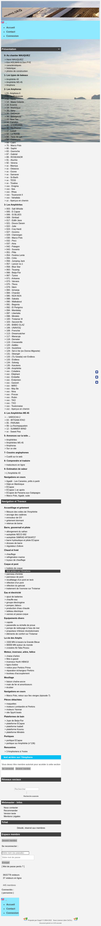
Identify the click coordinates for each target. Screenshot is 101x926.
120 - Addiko (12, 345)
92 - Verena (12, 163)
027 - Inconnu (13, 232)
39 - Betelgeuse (14, 116)
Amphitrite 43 (12, 79)
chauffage (11, 554)
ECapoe (10, 487)
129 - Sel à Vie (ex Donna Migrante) (23, 351)
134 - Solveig (12, 362)
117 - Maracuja (13, 336)
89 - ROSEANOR (14, 157)
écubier (9, 687)
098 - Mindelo (13, 316)
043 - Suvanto (13, 249)
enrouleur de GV (14, 517)
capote (9, 622)
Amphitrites (11, 440)
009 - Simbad (13, 217)
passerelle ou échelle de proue (20, 625)
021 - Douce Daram (15, 223)
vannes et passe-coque (17, 614)
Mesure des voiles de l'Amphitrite (21, 512)
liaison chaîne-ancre (15, 681)
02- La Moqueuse (14, 96)
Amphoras (11, 445)
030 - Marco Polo (14, 238)
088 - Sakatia (13, 299)
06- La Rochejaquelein (17, 426)
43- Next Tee (12, 119)
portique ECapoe (14, 740)
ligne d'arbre (12, 665)
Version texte (9, 813)
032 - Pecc (11, 241)
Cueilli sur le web (14, 457)
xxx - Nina (11, 391)
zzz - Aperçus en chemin (18, 409)
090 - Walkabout (14, 301)
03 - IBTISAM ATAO (16, 420)
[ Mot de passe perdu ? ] (13, 866)
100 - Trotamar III (14, 319)
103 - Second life (14, 322)
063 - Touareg (13, 270)
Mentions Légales (11, 816)
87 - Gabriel (12, 154)
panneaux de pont (14, 577)
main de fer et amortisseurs (19, 684)
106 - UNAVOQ (13, 328)
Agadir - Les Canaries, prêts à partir (23, 481)
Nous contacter (10, 808)
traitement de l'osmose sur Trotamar (23, 588)
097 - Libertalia (13, 313)
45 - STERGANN (14, 125)
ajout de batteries (14, 597)
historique (11, 68)
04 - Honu (11, 99)
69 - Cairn (11, 142)
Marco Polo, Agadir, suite (18, 496)
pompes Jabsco (13, 605)
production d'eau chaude (18, 608)
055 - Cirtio (11, 258)
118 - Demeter (13, 339)
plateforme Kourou (15, 729)
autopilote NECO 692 (16, 534)
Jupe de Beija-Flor (15, 721)
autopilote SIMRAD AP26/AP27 (21, 537)
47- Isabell (11, 131)
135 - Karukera (13, 365)
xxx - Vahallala (13, 198)
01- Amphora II (13, 93)
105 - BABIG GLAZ (15, 325)
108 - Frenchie (13, 330)
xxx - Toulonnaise (14, 406)
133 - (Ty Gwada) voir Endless (20, 357)
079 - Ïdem (11, 287)
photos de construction (17, 71)
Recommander (10, 810)
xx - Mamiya (12, 166)
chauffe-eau (12, 599)
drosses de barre (14, 543)
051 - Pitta (11, 252)
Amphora (10, 85)
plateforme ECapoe (15, 723)
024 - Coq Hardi (14, 229)
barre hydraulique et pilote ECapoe (22, 540)
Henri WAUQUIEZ (15, 59)
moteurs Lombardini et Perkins (20, 707)
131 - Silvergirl (13, 354)
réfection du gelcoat (15, 586)
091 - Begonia (13, 304)
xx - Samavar (13, 174)
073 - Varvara (13, 281)
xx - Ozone (11, 171)
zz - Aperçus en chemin (17, 200)
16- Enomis (12, 105)
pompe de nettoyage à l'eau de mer (23, 628)
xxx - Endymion (13, 380)
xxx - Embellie (13, 377)
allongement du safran (16, 531)
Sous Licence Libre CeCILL (63, 920)
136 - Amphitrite (14, 368)
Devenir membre (23, 769)
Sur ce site (11, 448)
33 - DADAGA (13, 113)
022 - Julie (11, 226)
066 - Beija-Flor (13, 272)
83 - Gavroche (13, 151)
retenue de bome (14, 523)
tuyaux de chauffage (15, 560)
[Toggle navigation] (6, 23)
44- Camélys (12, 122)
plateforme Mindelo (15, 732)
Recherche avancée (31, 796)
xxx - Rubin (12, 397)
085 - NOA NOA (14, 296)
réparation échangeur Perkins (20, 670)
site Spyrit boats (13, 712)
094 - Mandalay (14, 310)
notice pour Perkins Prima (18, 668)
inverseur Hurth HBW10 (17, 662)
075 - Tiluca (12, 284)
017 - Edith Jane (14, 220)
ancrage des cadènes (16, 515)
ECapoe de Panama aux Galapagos (23, 493)
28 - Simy (11, 111)
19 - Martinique (13, 108)
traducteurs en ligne (16, 465)
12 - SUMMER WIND (16, 429)
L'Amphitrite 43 (13, 473)
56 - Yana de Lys (14, 137)
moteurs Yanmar (14, 709)
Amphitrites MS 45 (15, 443)
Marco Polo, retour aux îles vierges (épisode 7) (28, 695)
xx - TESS (11, 180)
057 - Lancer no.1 (15, 264)
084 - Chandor (13, 293)
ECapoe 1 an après (15, 490)
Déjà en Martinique (15, 484)
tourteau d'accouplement (18, 673)
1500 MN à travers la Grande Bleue (23, 642)
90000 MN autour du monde (19, 645)
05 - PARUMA (13, 423)
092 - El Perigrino (14, 307)
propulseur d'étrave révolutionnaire (22, 631)
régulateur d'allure (14, 546)
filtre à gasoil (12, 659)
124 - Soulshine (14, 348)
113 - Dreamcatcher (16, 333)
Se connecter (8, 769)
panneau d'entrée (14, 574)
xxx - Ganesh (13, 383)
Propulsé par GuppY (35, 920)
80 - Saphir (11, 148)
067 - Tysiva (12, 275)
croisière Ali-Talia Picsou (17, 648)
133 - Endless (13, 360)
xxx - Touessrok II (14, 195)
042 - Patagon (13, 246)
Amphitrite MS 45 (14, 82)
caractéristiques (14, 65)
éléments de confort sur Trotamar (22, 634)
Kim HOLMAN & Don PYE (19, 62)
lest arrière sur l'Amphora (18, 571)
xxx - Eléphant (13, 374)
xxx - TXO (11, 403)
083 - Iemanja (13, 290)
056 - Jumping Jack (15, 261)
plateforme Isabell (14, 726)
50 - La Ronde (13, 134)
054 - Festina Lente (15, 255)
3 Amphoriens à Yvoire (17, 751)
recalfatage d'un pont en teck (19, 580)
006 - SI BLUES (14, 214)
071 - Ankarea (13, 278)
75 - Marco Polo (14, 145)
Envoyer (5, 862)
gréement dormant (15, 520)
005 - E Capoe (13, 212)
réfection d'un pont (15, 583)
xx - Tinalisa (12, 183)
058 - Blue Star (13, 267)
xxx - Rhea (11, 192)
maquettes (11, 704)
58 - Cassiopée (13, 140)
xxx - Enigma (12, 186)
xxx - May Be (12, 389)
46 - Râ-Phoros (13, 128)
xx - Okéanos (13, 169)
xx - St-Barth (12, 177)
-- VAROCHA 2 (13, 417)
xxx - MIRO (12, 386)
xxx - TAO (11, 400)
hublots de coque (14, 568)
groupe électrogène (15, 602)
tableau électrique (14, 611)
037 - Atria (11, 243)
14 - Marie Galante (15, 102)
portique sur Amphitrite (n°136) (20, 743)
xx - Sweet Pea (13, 431)
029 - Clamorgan (14, 235)
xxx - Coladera (13, 371)
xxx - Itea (11, 189)
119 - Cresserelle (14, 342)
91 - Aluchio (12, 160)
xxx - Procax (12, 394)
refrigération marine (15, 557)
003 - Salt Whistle (15, 209)
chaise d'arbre (13, 656)
